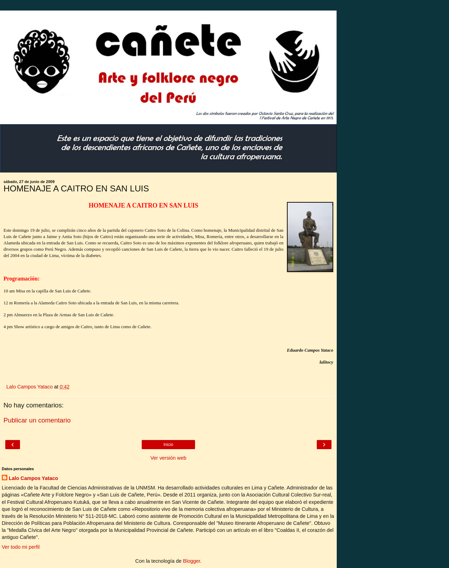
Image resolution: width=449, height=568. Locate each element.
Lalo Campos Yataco (33, 478)
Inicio (168, 444)
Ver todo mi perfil (21, 547)
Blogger (191, 561)
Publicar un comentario (37, 420)
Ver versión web (168, 458)
